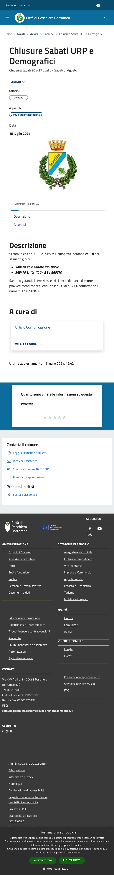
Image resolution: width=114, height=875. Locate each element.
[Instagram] (90, 534)
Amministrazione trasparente (27, 763)
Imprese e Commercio (77, 572)
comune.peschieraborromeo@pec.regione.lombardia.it (37, 710)
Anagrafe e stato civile (78, 552)
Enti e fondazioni (19, 572)
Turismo (69, 592)
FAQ (66, 690)
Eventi (68, 656)
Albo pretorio (17, 770)
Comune (48, 34)
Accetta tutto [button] (42, 860)
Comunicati (71, 625)
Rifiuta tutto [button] (72, 860)
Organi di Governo (20, 552)
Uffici (12, 565)
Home (8, 34)
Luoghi (68, 649)
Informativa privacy (21, 777)
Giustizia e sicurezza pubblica (27, 624)
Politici (13, 579)
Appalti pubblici (73, 579)
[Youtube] (99, 529)
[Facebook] (90, 529)
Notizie (68, 618)
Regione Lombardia (18, 5)
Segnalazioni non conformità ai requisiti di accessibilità (28, 799)
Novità (21, 34)
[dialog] (57, 851)
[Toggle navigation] (7, 17)
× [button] (109, 830)
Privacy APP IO (18, 809)
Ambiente (15, 638)
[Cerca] (106, 18)
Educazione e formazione (24, 618)
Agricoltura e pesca (21, 658)
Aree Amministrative (22, 559)
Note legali (15, 783)
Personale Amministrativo (25, 586)
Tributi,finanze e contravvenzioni (29, 631)
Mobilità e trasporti (76, 599)
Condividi (18, 82)
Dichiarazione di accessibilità (26, 790)
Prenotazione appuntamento (82, 677)
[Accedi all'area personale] (98, 5)
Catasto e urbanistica (77, 586)
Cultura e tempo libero (78, 559)
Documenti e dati (19, 592)
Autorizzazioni (18, 651)
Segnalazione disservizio (79, 683)
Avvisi (34, 34)
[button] (57, 869)
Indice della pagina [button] (26, 204)
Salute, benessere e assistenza (28, 645)
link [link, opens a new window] (78, 852)
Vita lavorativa (73, 565)
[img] (98, 203)
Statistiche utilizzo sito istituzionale (23, 818)
